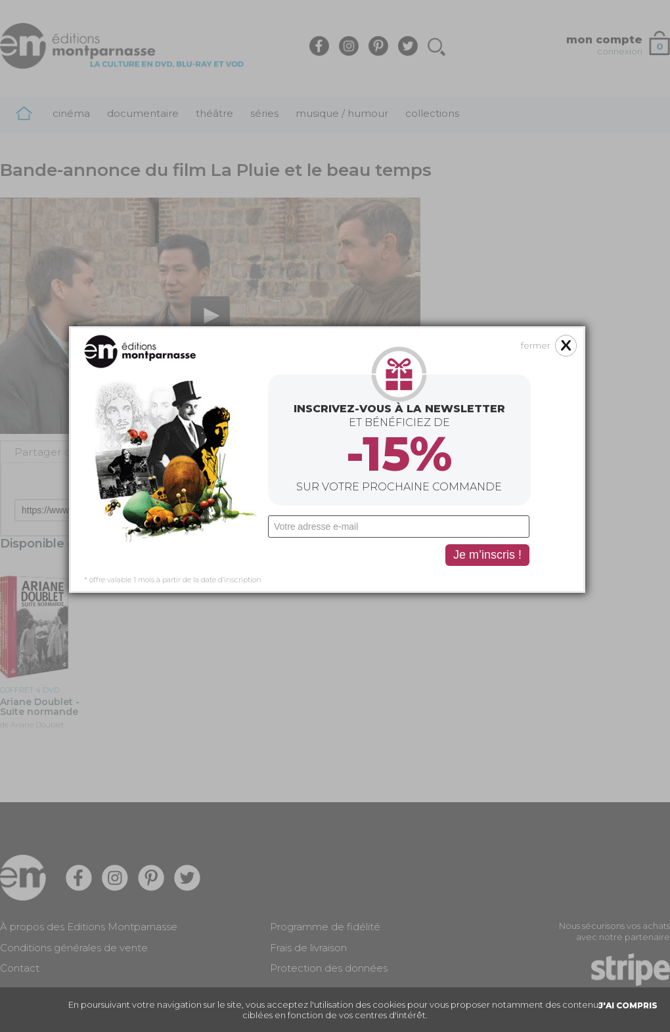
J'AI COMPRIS (628, 1005)
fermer (487, 262)
